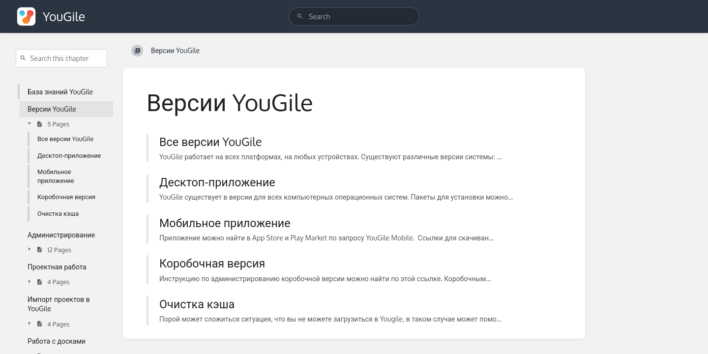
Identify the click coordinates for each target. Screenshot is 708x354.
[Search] (299, 16)
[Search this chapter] (61, 58)
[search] (354, 16)
